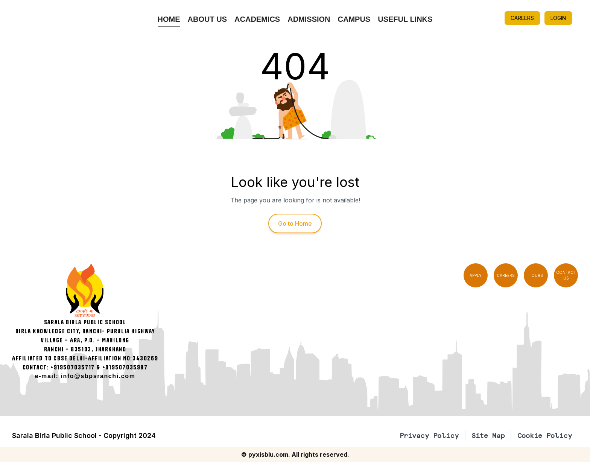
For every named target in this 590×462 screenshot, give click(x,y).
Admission (308, 19)
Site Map (488, 435)
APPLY (476, 275)
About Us (207, 19)
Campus (354, 19)
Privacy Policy (429, 435)
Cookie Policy (544, 435)
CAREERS (522, 18)
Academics (257, 19)
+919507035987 (125, 367)
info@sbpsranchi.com (98, 376)
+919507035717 (72, 367)
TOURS (536, 275)
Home (169, 19)
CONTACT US (566, 275)
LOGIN (558, 18)
